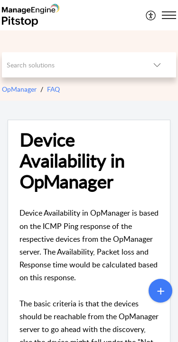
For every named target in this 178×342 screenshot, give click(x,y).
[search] (70, 64)
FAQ (53, 89)
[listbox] (157, 64)
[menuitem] (151, 15)
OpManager (19, 89)
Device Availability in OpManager (71, 161)
